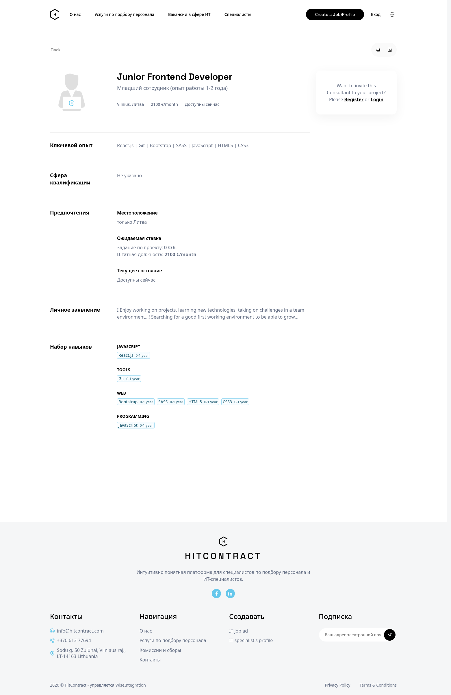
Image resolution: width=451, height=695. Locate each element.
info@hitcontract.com (77, 631)
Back (55, 49)
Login (377, 99)
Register (354, 99)
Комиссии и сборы (160, 650)
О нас (75, 14)
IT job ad (238, 631)
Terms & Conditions (378, 685)
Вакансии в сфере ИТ (189, 14)
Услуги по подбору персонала (124, 14)
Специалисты (237, 14)
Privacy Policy (337, 685)
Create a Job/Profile (335, 14)
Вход (376, 14)
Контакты (150, 660)
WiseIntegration (130, 685)
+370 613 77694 (70, 640)
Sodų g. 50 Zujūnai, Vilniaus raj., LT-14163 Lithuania (88, 653)
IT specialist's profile (251, 640)
